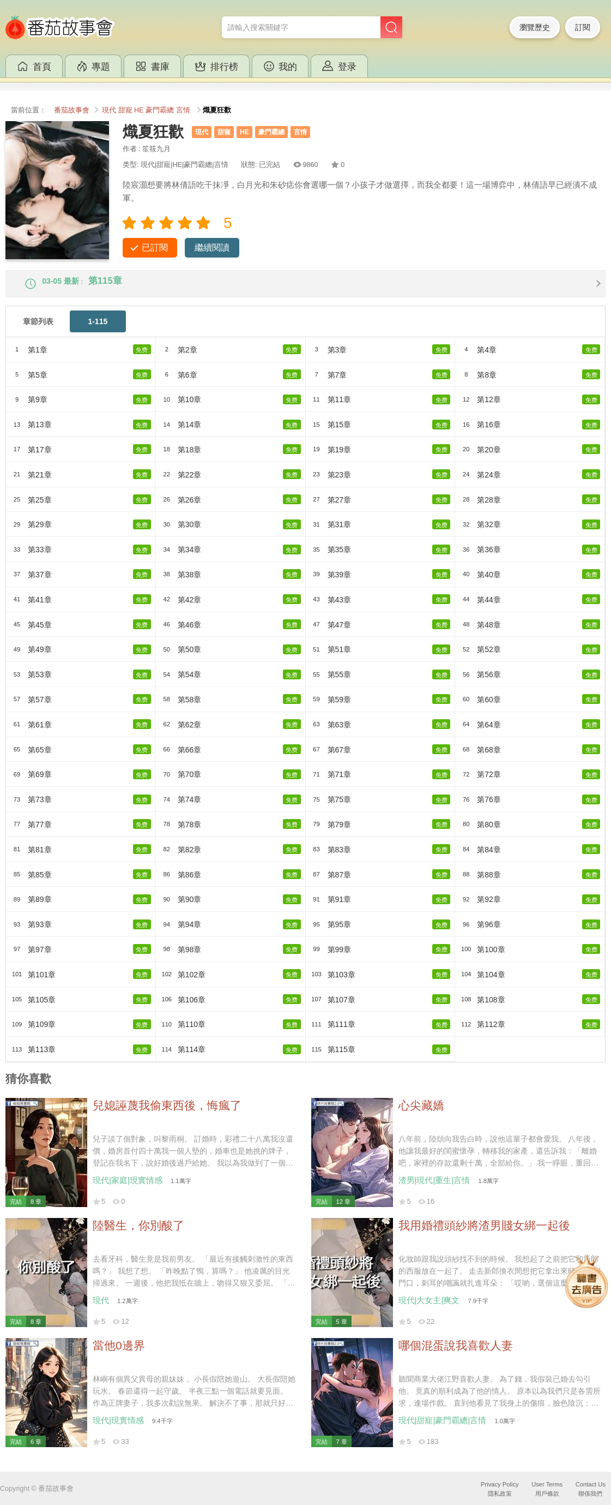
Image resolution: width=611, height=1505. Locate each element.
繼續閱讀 (212, 247)
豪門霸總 (160, 110)
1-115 (97, 330)
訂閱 (582, 27)
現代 (109, 110)
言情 (183, 110)
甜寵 (125, 110)
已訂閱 (155, 247)
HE (139, 110)
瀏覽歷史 (534, 27)
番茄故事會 (71, 110)
